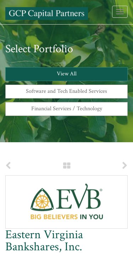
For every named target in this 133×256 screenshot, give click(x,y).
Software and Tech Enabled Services (66, 91)
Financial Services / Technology (66, 108)
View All (67, 74)
